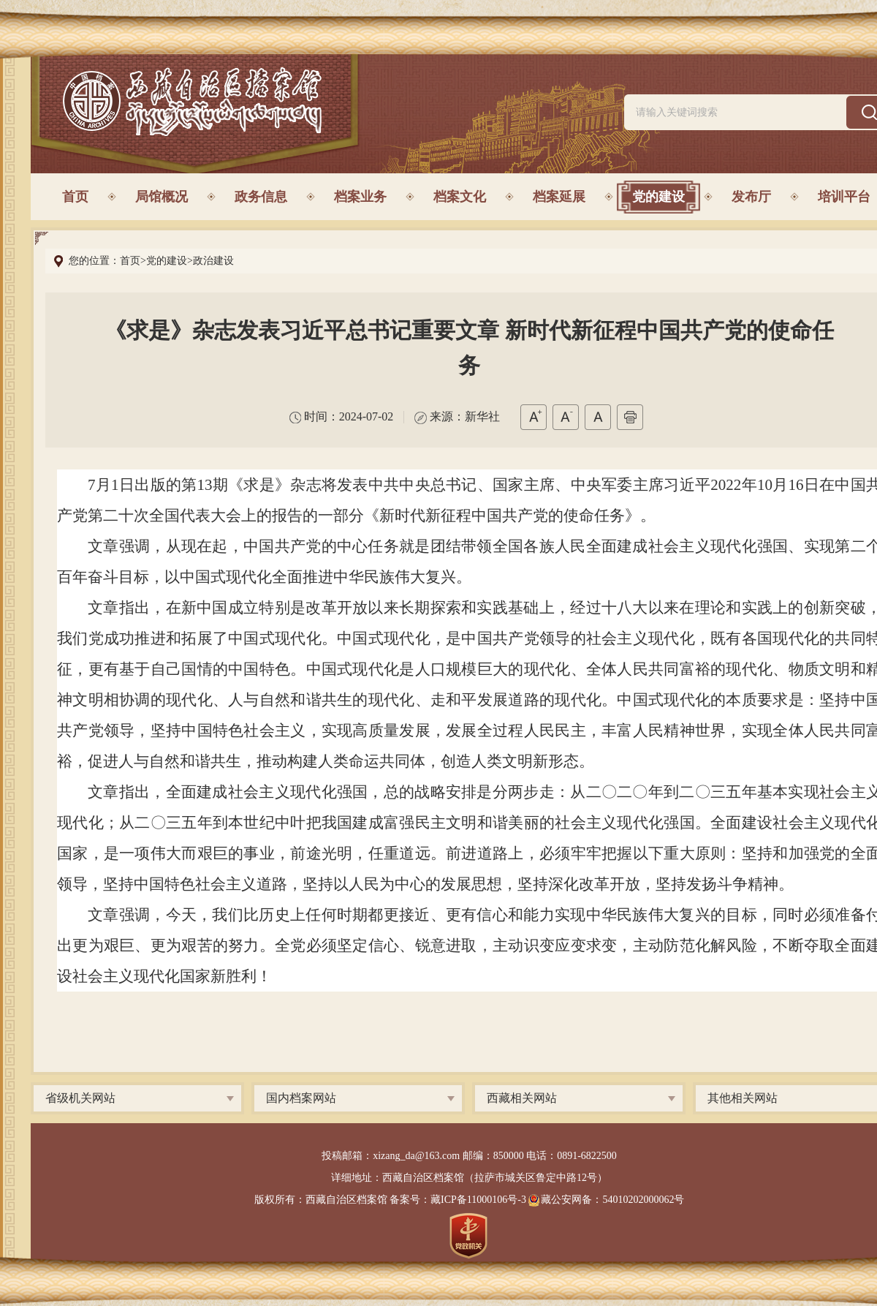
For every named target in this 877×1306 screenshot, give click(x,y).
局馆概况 (161, 196)
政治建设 (213, 260)
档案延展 (559, 196)
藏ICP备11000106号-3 (478, 1199)
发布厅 (751, 196)
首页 (75, 196)
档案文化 (459, 196)
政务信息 (261, 196)
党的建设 (658, 196)
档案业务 (360, 196)
